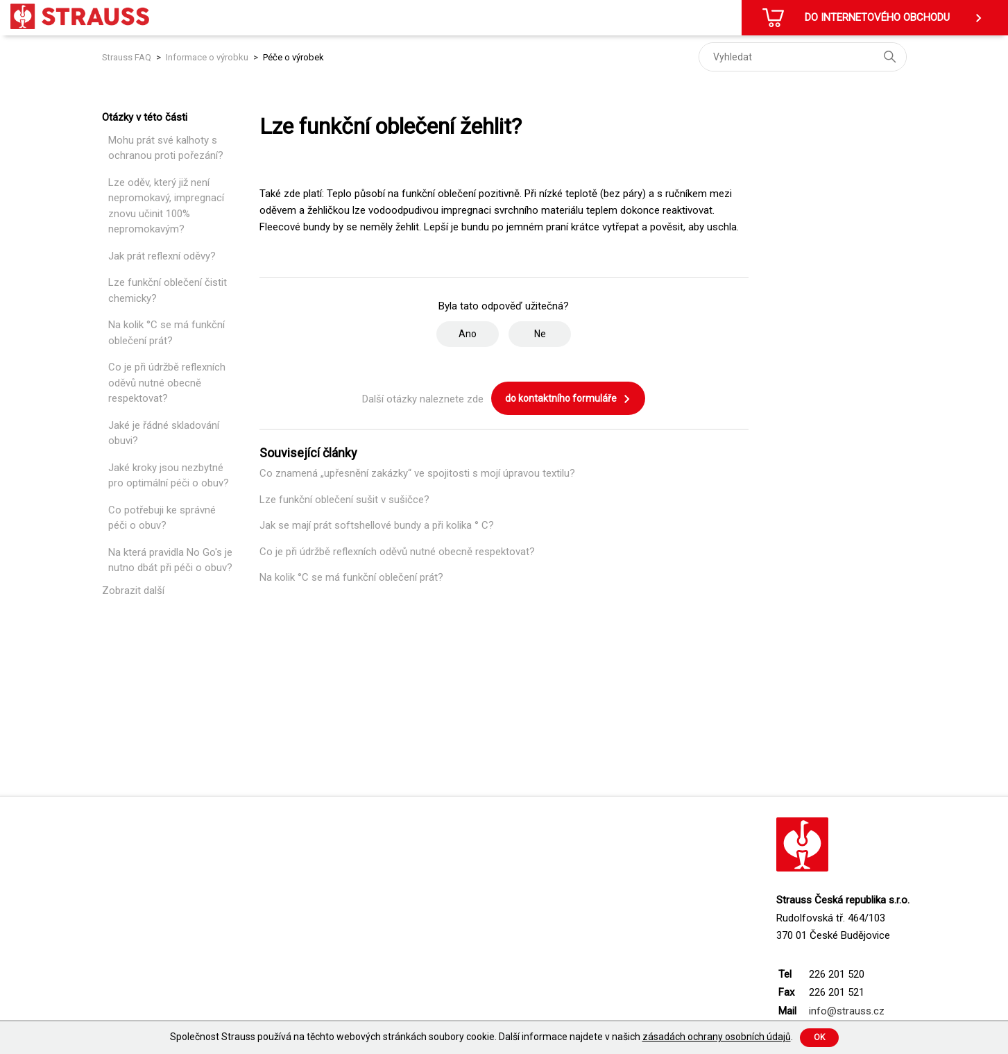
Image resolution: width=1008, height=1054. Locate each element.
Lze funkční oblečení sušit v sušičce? (344, 499)
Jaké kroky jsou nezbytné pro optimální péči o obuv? (168, 475)
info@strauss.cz (847, 1011)
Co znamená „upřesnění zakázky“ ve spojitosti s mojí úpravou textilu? (417, 473)
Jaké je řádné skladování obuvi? (163, 433)
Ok (819, 1037)
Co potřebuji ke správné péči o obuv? (162, 518)
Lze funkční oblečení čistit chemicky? (167, 290)
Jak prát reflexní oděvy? (162, 256)
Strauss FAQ (127, 57)
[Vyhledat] (802, 57)
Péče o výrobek (293, 57)
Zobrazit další (133, 590)
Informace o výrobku (207, 57)
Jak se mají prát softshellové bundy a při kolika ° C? (376, 525)
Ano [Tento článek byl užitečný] (468, 333)
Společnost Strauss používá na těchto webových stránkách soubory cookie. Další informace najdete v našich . (481, 1036)
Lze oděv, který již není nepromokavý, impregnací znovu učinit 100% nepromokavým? (166, 206)
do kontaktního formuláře (568, 399)
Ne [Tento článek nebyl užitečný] (540, 333)
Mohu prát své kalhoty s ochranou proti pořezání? (165, 148)
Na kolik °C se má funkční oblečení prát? (166, 332)
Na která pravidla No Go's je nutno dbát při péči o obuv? (170, 560)
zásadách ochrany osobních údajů (716, 1036)
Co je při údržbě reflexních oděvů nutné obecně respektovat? (166, 383)
